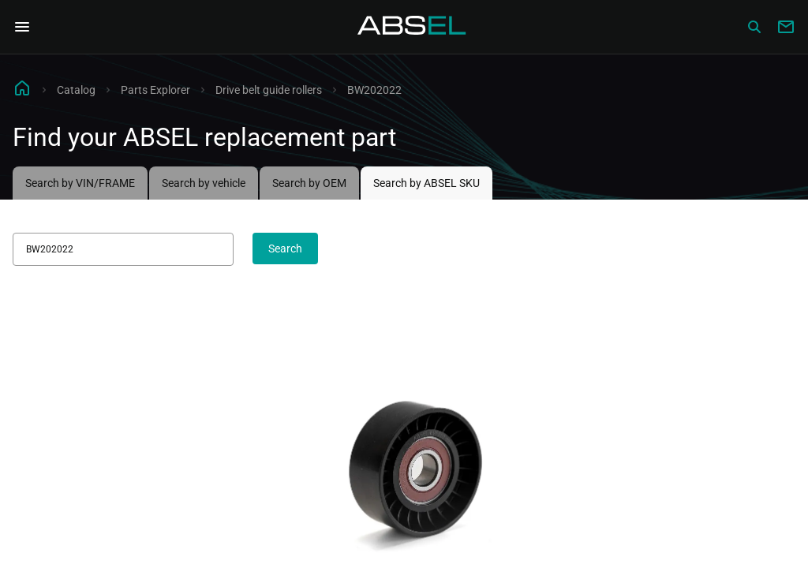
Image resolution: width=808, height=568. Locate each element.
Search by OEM (309, 183)
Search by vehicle (203, 183)
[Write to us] (785, 26)
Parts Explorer (155, 90)
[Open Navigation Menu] (22, 26)
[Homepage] (411, 27)
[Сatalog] (754, 26)
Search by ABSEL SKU (426, 183)
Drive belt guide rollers (268, 90)
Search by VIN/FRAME (80, 183)
